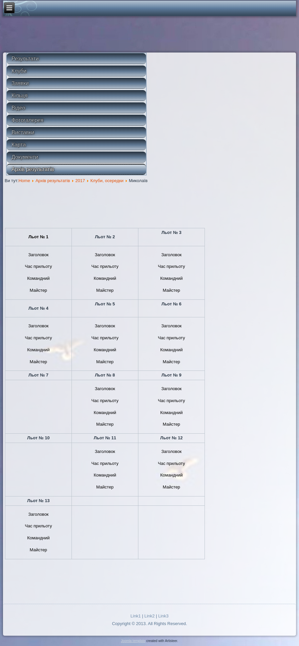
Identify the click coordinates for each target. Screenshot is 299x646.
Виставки (23, 132)
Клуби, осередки (106, 180)
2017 (80, 180)
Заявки (20, 83)
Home (24, 180)
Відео (18, 108)
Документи (25, 157)
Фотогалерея (28, 120)
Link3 (163, 615)
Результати (25, 58)
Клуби (19, 71)
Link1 (135, 615)
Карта (19, 145)
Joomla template (133, 641)
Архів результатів (33, 169)
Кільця (20, 95)
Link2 (149, 615)
